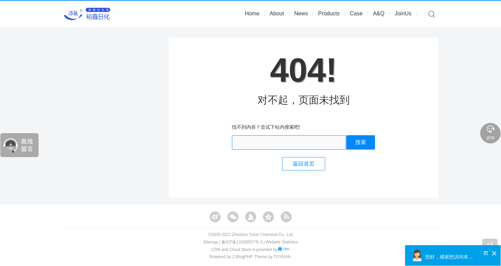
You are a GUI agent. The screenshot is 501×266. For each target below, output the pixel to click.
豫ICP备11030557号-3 (241, 242)
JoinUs (403, 13)
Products (328, 13)
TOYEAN (282, 256)
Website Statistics (282, 242)
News (301, 13)
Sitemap (210, 242)
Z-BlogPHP (242, 256)
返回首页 (304, 164)
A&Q (379, 13)
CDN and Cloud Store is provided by (250, 249)
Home (252, 13)
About (277, 13)
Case (356, 13)
